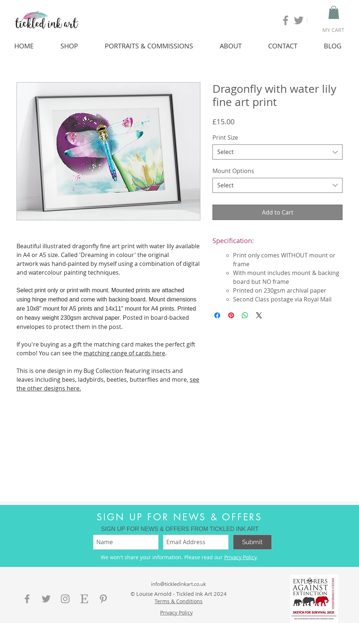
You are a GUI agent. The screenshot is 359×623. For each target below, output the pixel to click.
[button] (333, 12)
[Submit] (252, 542)
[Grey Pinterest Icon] (103, 599)
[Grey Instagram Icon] (65, 599)
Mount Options (233, 171)
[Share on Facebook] (217, 315)
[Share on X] (259, 315)
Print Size (225, 137)
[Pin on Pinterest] (231, 315)
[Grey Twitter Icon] (298, 20)
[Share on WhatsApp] (245, 315)
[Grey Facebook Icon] (285, 20)
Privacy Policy (240, 557)
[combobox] (277, 151)
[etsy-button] (84, 599)
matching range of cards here (124, 353)
